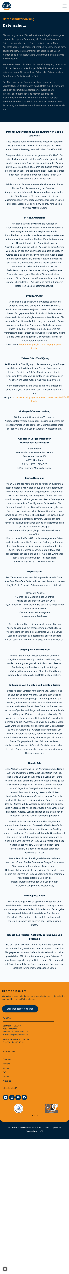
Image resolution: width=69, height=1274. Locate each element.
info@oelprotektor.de (18, 1037)
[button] (64, 6)
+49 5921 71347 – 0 (19, 1034)
